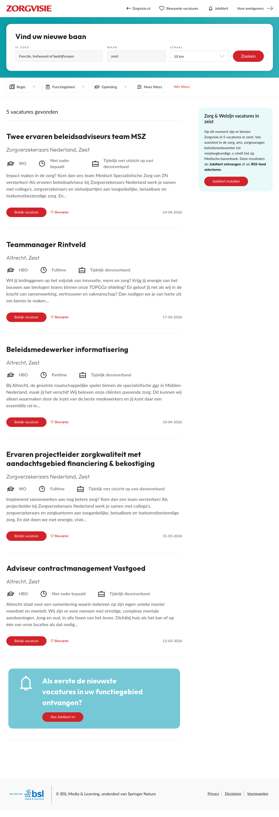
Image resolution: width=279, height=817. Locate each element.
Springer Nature (142, 793)
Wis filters (182, 86)
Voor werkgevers (250, 8)
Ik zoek (22, 47)
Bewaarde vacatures (178, 8)
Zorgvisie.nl (138, 8)
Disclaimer (233, 793)
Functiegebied (60, 86)
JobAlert (217, 8)
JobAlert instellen (226, 181)
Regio (17, 86)
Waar (112, 47)
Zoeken (248, 56)
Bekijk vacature (26, 212)
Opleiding (105, 86)
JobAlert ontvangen (225, 164)
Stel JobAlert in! (62, 717)
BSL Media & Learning (79, 793)
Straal (176, 47)
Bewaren (62, 212)
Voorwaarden (257, 793)
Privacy (213, 793)
